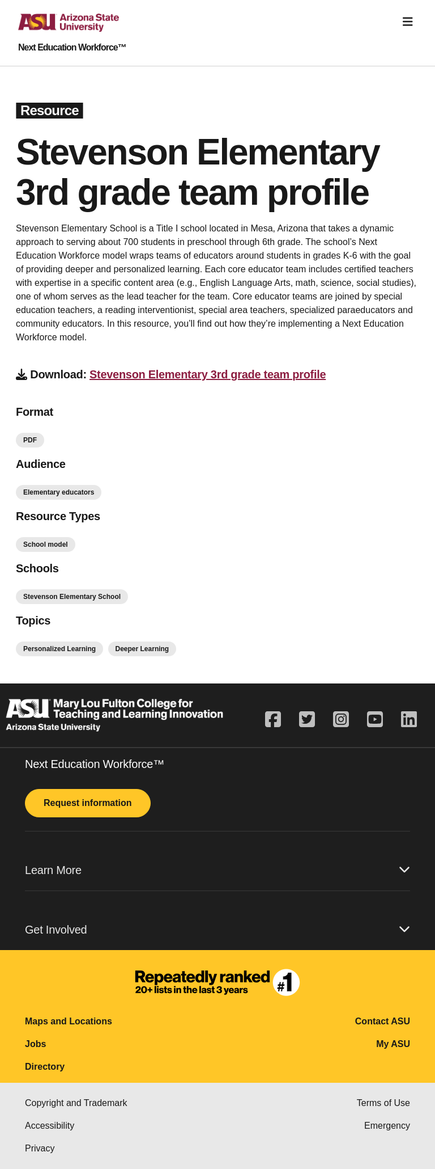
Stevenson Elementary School (72, 597)
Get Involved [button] (217, 929)
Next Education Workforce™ (72, 47)
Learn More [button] (217, 869)
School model (45, 544)
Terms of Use (383, 1103)
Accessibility (49, 1125)
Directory (45, 1066)
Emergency (387, 1125)
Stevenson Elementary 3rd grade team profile (207, 374)
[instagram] (341, 719)
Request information (88, 803)
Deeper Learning (142, 649)
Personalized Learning (59, 649)
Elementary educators (58, 492)
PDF (30, 440)
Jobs (35, 1044)
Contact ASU (382, 1021)
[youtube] (375, 719)
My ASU (393, 1044)
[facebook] (277, 719)
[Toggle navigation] (408, 22)
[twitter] (307, 719)
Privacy (39, 1148)
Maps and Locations (68, 1021)
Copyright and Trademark (76, 1103)
